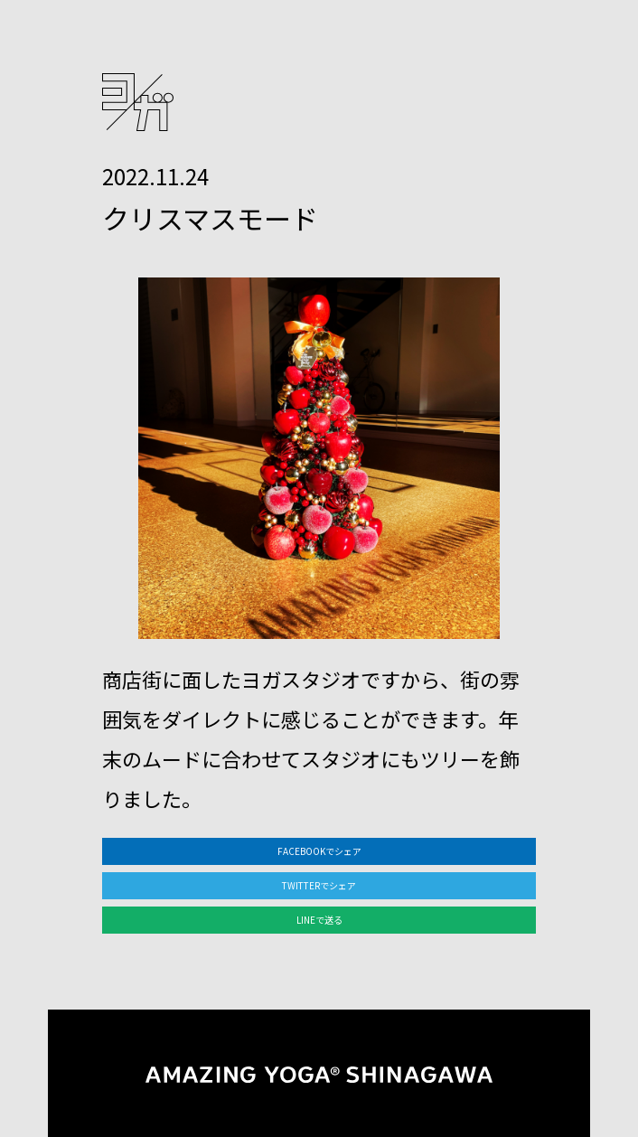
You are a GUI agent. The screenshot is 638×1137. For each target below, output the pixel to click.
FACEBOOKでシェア (319, 851)
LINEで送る (319, 919)
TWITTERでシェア (319, 885)
